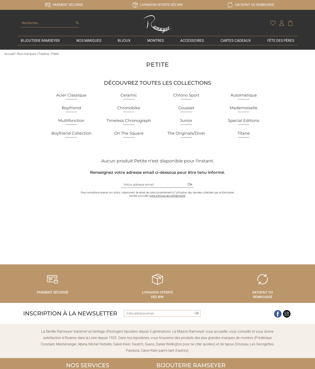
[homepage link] (157, 25)
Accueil (9, 56)
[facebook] (278, 318)
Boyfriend (71, 109)
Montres (155, 42)
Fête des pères (280, 42)
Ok (189, 186)
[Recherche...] (44, 24)
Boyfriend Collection (71, 135)
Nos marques (88, 42)
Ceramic (129, 97)
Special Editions (243, 122)
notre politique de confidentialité (167, 197)
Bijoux (124, 42)
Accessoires (192, 42)
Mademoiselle (243, 109)
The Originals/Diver (186, 135)
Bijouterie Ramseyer (40, 42)
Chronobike (128, 109)
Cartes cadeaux (235, 42)
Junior (186, 122)
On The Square (129, 135)
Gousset (186, 109)
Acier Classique (71, 97)
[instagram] (286, 318)
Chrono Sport (186, 97)
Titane (244, 135)
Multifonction (71, 122)
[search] (77, 24)
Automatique (244, 97)
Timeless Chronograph (129, 122)
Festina (44, 56)
